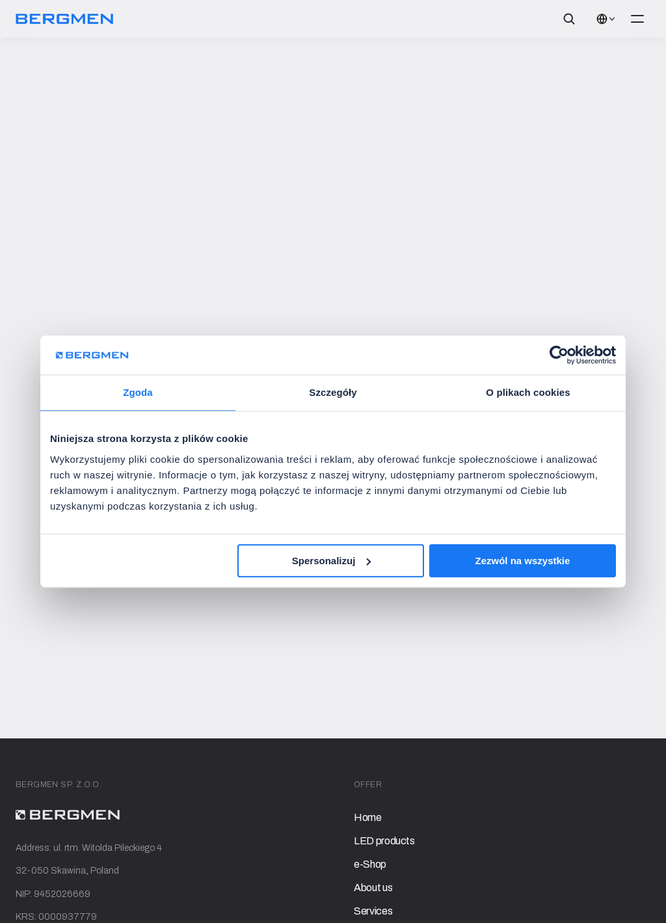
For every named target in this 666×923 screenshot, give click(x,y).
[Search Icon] (569, 19)
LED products (384, 841)
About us (373, 887)
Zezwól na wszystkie (522, 560)
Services (373, 911)
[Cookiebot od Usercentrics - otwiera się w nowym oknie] (559, 355)
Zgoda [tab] (138, 392)
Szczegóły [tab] (332, 392)
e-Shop (370, 864)
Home (368, 817)
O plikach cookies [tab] (528, 392)
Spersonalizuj (331, 560)
